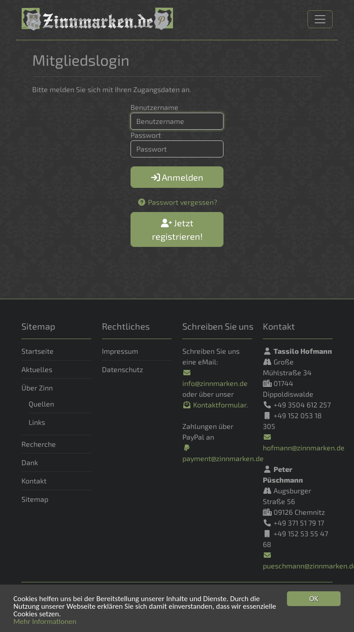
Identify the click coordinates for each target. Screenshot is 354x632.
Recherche (38, 444)
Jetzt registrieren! (177, 229)
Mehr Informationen (44, 622)
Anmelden (177, 177)
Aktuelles (36, 369)
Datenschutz (122, 369)
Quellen (41, 403)
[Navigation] (320, 19)
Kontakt (33, 480)
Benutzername (154, 107)
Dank (29, 462)
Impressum (120, 351)
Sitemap (34, 499)
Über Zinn (37, 387)
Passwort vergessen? (177, 202)
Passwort (146, 135)
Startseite (37, 351)
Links (37, 422)
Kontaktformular (214, 404)
